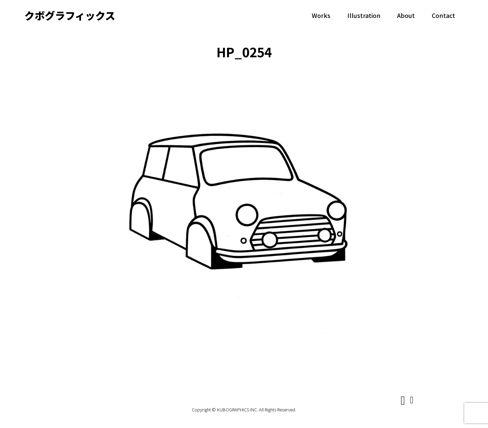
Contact (443, 15)
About (406, 15)
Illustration (364, 15)
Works (321, 15)
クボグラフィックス (69, 15)
